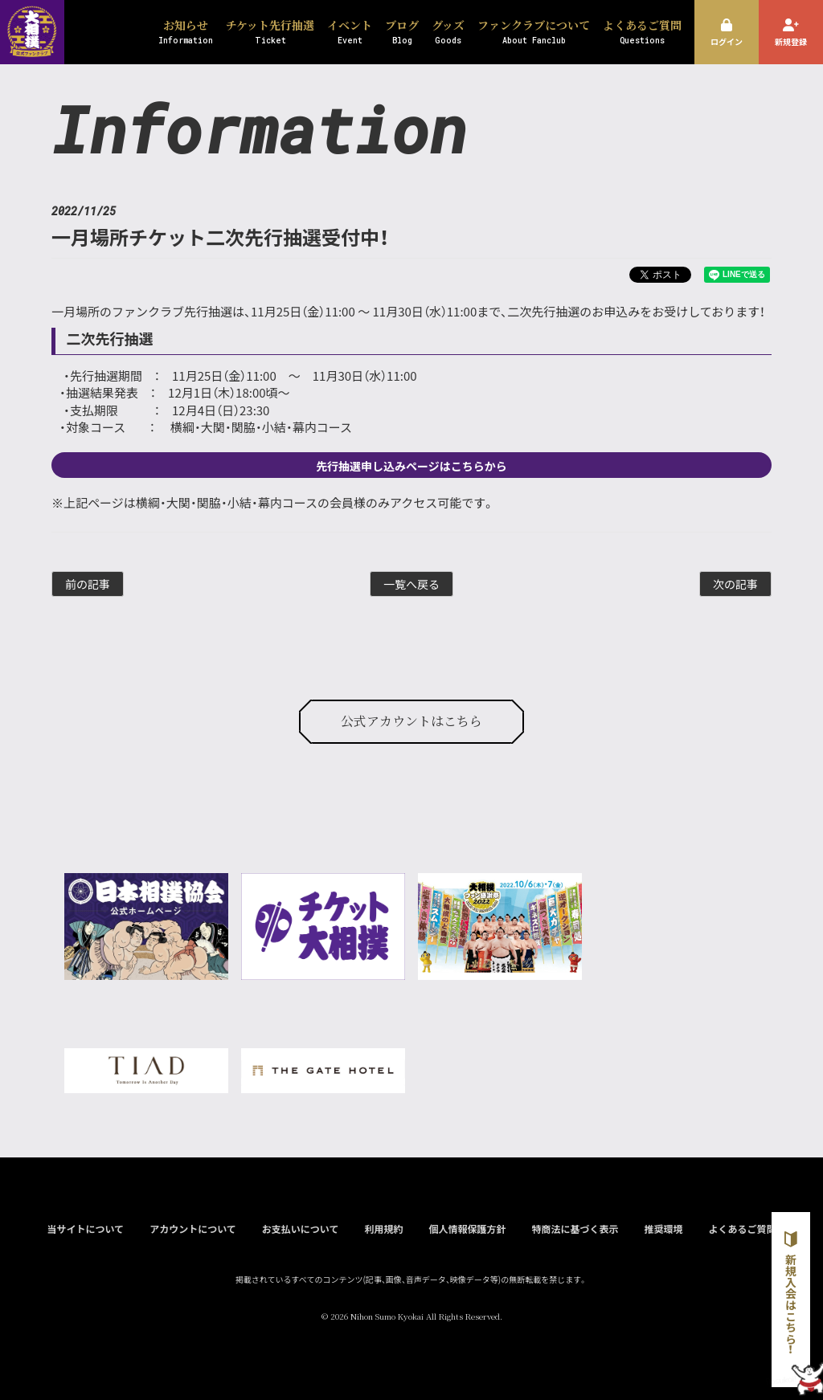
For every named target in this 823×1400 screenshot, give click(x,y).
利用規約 (383, 1228)
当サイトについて (85, 1228)
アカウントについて (192, 1228)
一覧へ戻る (411, 584)
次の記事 (735, 584)
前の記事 (87, 584)
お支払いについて (300, 1228)
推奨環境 (663, 1228)
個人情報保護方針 (467, 1228)
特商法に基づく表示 (574, 1228)
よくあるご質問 (742, 1228)
